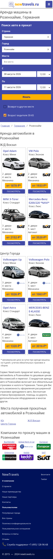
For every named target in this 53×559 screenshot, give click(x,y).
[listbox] (44, 74)
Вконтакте (45, 474)
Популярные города (11, 513)
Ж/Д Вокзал (34, 420)
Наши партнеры (9, 497)
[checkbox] (19, 106)
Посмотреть (13, 191)
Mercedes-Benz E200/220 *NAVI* (39, 201)
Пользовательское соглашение (16, 528)
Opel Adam (10, 151)
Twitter (44, 479)
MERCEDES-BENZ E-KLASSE (39, 309)
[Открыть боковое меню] (49, 4)
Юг (2, 420)
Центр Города (8, 423)
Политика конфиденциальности (16, 523)
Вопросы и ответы (10, 534)
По (3, 81)
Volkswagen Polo (39, 259)
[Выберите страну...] (24, 37)
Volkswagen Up (12, 259)
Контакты (6, 502)
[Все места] (26, 62)
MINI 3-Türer (11, 199)
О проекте (6, 486)
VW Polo (34, 151)
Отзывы (5, 539)
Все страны (7, 518)
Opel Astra (9, 307)
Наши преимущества (11, 491)
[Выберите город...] (24, 49)
